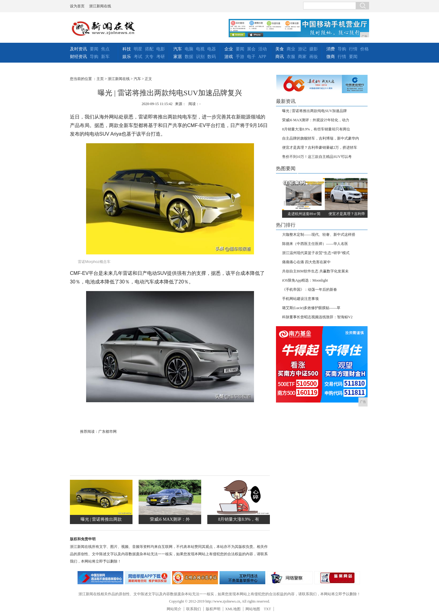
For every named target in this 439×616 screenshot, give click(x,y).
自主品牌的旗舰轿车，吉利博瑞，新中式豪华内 (320, 138)
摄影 (313, 49)
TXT (267, 609)
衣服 (291, 56)
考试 (138, 56)
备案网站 (337, 577)
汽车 (177, 49)
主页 (100, 79)
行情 (353, 49)
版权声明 (213, 609)
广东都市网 (107, 431)
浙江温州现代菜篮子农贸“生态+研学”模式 (316, 253)
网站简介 (174, 609)
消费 (330, 49)
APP (262, 56)
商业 (291, 49)
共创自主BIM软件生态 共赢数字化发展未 (315, 271)
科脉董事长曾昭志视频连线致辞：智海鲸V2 (317, 317)
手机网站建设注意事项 (300, 299)
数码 (211, 56)
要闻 (94, 49)
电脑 (189, 49)
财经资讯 (78, 56)
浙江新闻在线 (100, 6)
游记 (302, 49)
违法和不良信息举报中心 (100, 577)
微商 (330, 56)
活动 (262, 49)
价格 (364, 49)
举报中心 (242, 577)
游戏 (228, 56)
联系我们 (193, 609)
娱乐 (126, 56)
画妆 (313, 56)
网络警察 (290, 577)
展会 (251, 49)
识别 (200, 56)
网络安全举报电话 (148, 577)
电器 (211, 49)
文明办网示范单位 (195, 577)
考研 (160, 56)
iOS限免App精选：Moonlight (305, 280)
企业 (228, 49)
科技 (126, 49)
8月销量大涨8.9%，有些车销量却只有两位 (316, 129)
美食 (279, 49)
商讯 (279, 56)
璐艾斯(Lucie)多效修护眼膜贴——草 (311, 308)
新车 (105, 56)
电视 (200, 49)
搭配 (149, 49)
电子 (251, 56)
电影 (160, 49)
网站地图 (252, 609)
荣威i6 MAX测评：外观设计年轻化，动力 (315, 120)
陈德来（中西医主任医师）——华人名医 (315, 244)
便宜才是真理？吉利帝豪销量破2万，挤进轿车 (319, 147)
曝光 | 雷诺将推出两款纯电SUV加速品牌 (314, 111)
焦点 (105, 49)
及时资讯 (78, 49)
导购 (94, 56)
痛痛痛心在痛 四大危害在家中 (306, 262)
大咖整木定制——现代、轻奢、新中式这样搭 (318, 234)
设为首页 (77, 6)
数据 (189, 56)
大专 (149, 56)
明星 (138, 49)
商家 (302, 56)
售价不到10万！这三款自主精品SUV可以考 (317, 157)
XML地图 (233, 609)
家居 (177, 56)
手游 (240, 56)
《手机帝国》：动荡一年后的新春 (309, 289)
